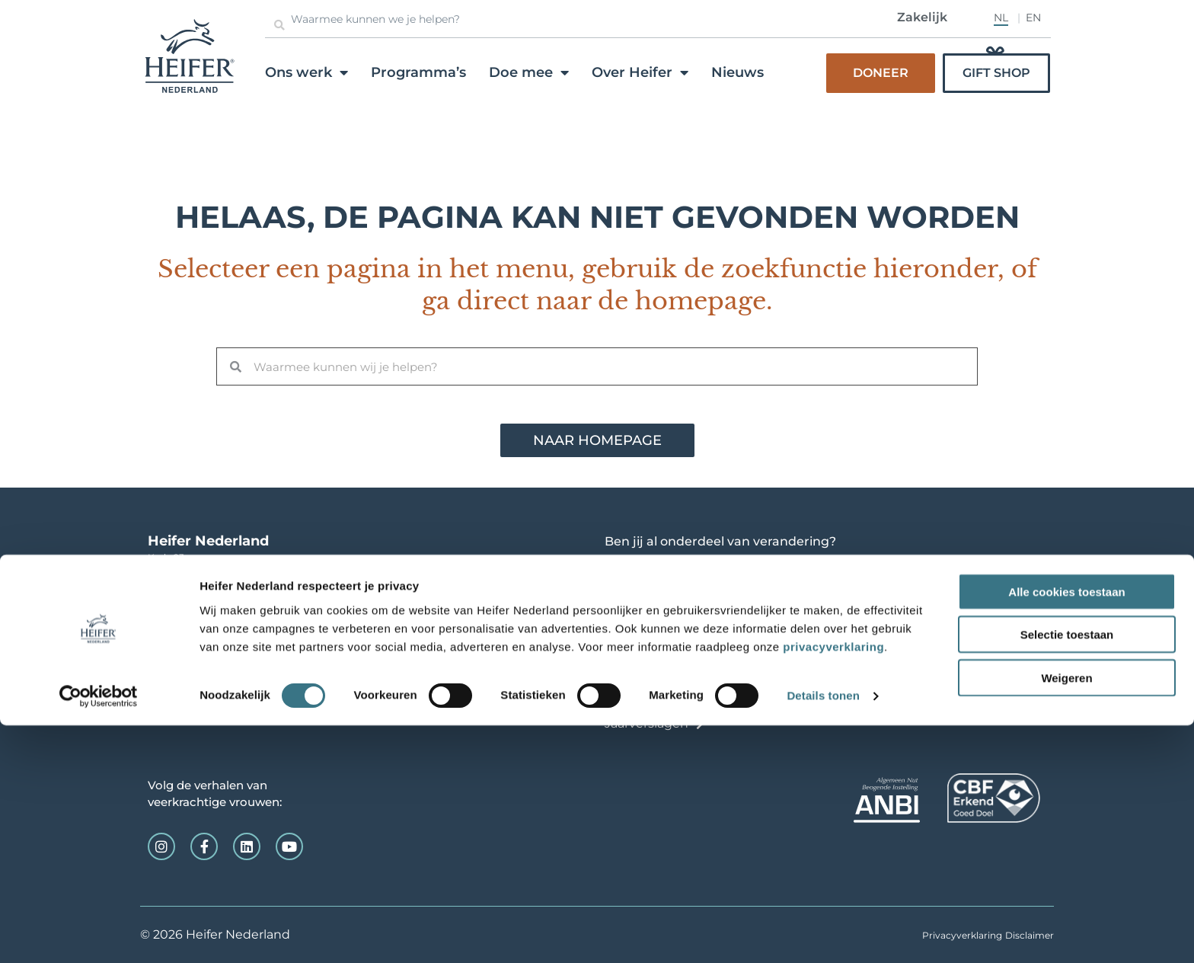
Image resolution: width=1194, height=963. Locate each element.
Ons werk (306, 72)
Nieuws (737, 72)
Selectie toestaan (1067, 871)
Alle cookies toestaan (1066, 828)
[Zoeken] (279, 25)
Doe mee (529, 72)
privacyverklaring (833, 883)
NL (1001, 17)
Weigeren (1066, 914)
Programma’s (418, 72)
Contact (629, 700)
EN (1033, 17)
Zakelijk (922, 17)
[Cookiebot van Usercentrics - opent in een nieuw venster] (98, 933)
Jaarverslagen (646, 723)
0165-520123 (185, 587)
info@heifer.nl (179, 603)
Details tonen (823, 932)
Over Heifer (640, 72)
